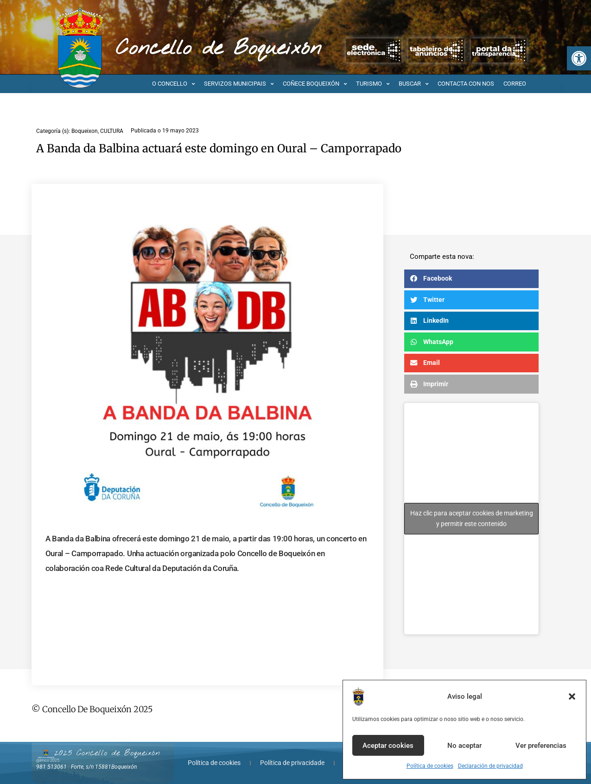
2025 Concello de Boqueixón (107, 753)
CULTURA (111, 131)
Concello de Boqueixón (218, 49)
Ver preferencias (540, 745)
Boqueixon (84, 131)
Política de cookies (430, 766)
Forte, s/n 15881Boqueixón (104, 767)
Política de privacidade (292, 762)
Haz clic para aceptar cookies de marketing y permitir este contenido (471, 518)
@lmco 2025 (47, 760)
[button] (579, 58)
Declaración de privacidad (490, 766)
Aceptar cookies (387, 745)
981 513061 (51, 767)
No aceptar (464, 745)
